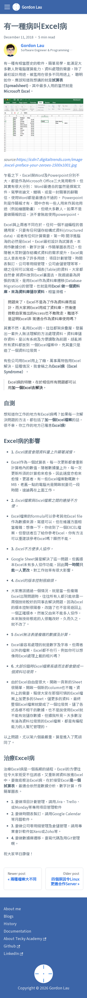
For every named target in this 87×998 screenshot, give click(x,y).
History (10, 923)
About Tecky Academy (25, 938)
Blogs (8, 916)
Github (12, 946)
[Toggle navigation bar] (7, 6)
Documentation (17, 931)
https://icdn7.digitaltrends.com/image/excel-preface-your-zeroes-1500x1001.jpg (43, 162)
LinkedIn (13, 953)
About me (12, 908)
